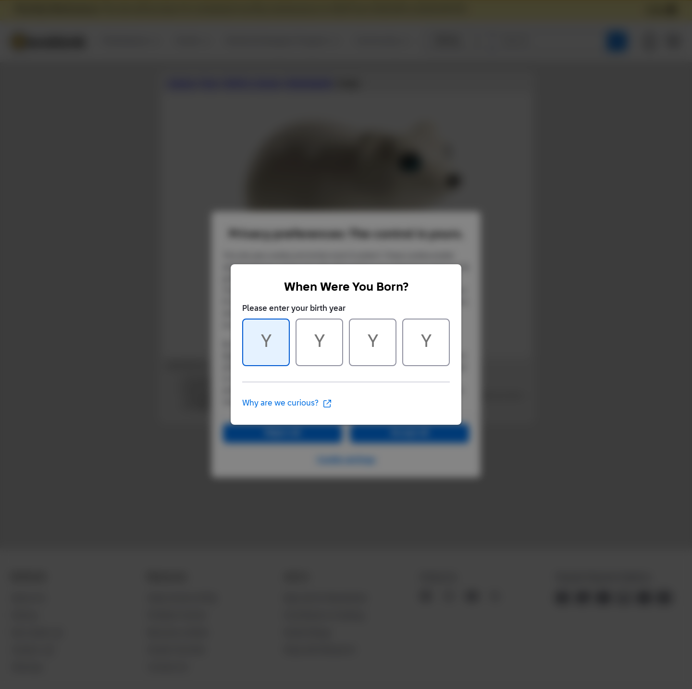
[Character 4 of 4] (426, 342)
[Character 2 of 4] (319, 342)
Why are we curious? (287, 403)
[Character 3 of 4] (372, 342)
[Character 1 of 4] (266, 342)
